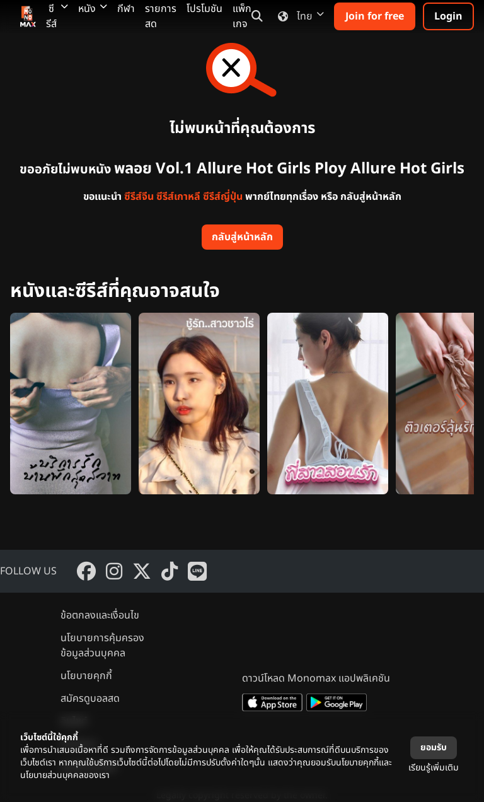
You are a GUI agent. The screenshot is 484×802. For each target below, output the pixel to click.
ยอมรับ (433, 747)
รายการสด (160, 16)
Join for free (374, 16)
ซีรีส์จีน (139, 196)
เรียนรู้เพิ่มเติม (433, 767)
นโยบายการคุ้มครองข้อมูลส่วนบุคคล (102, 646)
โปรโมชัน (204, 8)
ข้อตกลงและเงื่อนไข (99, 615)
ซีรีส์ (57, 16)
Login (448, 16)
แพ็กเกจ (242, 16)
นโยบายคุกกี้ (86, 675)
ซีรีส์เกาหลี (178, 196)
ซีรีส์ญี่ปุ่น (223, 196)
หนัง (92, 8)
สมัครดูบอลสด (90, 698)
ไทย (298, 16)
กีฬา (126, 8)
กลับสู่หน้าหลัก (242, 237)
